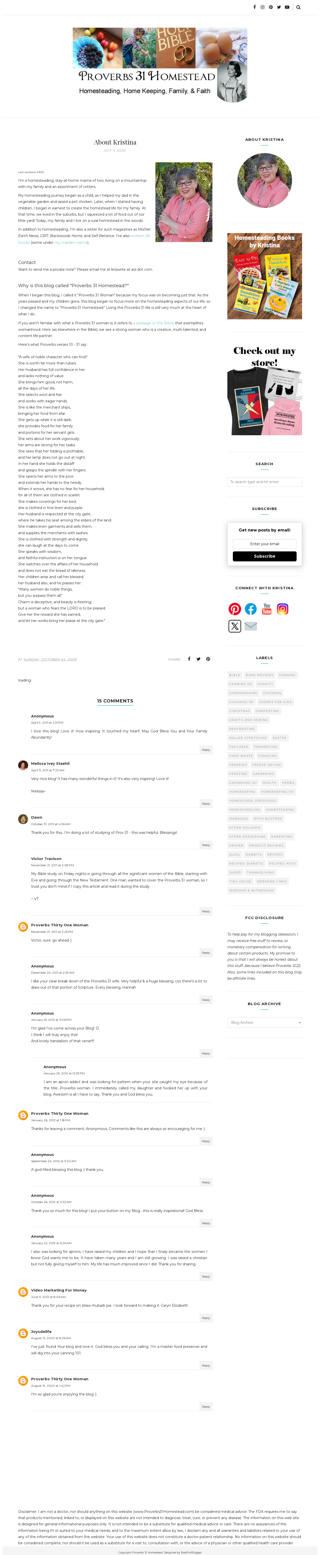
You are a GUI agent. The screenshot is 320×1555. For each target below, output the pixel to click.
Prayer (236, 845)
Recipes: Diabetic (246, 863)
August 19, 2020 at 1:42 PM (50, 1381)
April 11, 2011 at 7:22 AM (47, 769)
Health (269, 782)
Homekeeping (242, 791)
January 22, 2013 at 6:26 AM (51, 1240)
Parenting (282, 836)
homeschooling (244, 809)
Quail (234, 854)
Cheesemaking (243, 692)
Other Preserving (247, 836)
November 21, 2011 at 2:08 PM (52, 863)
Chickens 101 (241, 701)
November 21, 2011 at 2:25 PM (52, 929)
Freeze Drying (267, 764)
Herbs (288, 782)
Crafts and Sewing (248, 719)
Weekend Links (272, 881)
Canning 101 (240, 683)
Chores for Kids (275, 701)
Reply (206, 749)
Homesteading (280, 809)
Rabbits (254, 854)
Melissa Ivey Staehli (49, 762)
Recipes (275, 854)
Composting (267, 710)
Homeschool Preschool (253, 800)
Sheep (235, 872)
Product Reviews (266, 845)
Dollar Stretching (248, 737)
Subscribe (264, 555)
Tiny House (240, 881)
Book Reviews (260, 674)
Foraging (267, 755)
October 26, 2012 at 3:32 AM (51, 1199)
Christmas (239, 710)
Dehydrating (242, 728)
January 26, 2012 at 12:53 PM (64, 1070)
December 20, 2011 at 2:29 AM (52, 970)
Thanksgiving (260, 872)
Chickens (272, 692)
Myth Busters (268, 818)
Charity (265, 683)
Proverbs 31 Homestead (147, 1548)
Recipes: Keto (282, 863)
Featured (239, 746)
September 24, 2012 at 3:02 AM (53, 1158)
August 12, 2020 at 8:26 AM (51, 1334)
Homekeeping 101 (277, 791)
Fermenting (266, 746)
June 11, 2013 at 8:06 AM (48, 1293)
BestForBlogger (191, 1548)
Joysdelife (41, 1328)
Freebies (238, 764)
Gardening (263, 773)
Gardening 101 (243, 782)
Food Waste (241, 755)
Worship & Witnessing (251, 890)
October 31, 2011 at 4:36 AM (50, 822)
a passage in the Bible (152, 322)
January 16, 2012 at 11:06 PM (51, 1017)
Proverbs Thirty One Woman (58, 922)
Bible (234, 674)
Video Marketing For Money (57, 1287)
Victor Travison (45, 856)
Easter (280, 737)
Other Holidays (244, 827)
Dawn (36, 815)
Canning (287, 674)
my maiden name (68, 242)
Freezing (238, 773)
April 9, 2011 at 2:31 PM (47, 721)
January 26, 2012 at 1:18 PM (50, 1117)
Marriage (238, 818)
